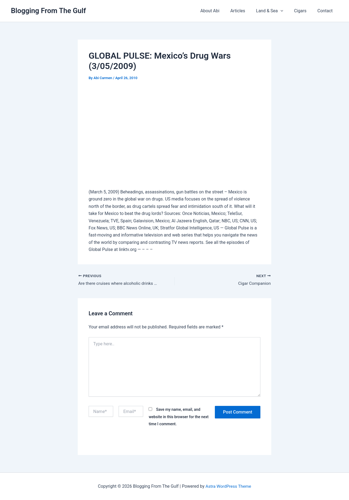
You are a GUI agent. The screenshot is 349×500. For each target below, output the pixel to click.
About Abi (219, 10)
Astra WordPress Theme (228, 486)
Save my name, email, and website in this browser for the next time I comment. (179, 417)
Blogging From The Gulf (48, 11)
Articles (245, 10)
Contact (326, 10)
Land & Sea (274, 11)
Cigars (303, 10)
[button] (286, 11)
